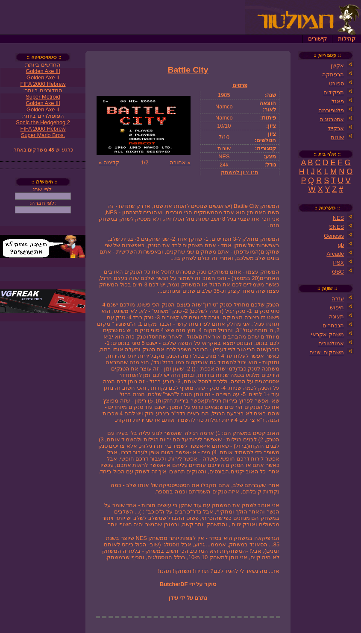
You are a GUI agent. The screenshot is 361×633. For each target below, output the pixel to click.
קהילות (346, 38)
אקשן (337, 65)
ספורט (336, 83)
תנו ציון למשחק (239, 172)
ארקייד (336, 128)
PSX (338, 263)
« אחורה (180, 162)
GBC (338, 271)
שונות (337, 137)
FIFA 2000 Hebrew (43, 84)
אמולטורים (331, 343)
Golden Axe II (42, 77)
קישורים (317, 38)
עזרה (338, 298)
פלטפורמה (331, 110)
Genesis (334, 236)
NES (223, 156)
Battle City (188, 69)
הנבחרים (333, 325)
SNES (336, 227)
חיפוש (337, 307)
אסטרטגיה (332, 119)
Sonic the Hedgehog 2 (43, 122)
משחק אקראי (327, 334)
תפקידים (333, 92)
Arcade (335, 254)
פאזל (338, 101)
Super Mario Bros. (43, 135)
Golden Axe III (43, 71)
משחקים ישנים (326, 352)
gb (341, 245)
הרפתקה (333, 74)
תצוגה (336, 316)
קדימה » (109, 162)
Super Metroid (43, 96)
